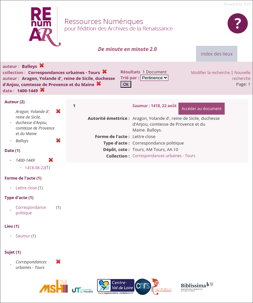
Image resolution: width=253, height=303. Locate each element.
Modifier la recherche (210, 72)
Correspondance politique (31, 210)
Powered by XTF (237, 4)
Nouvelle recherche (241, 75)
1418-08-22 (35, 167)
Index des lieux (216, 54)
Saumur (23, 236)
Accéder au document (201, 108)
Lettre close (26, 188)
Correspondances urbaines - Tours (164, 155)
